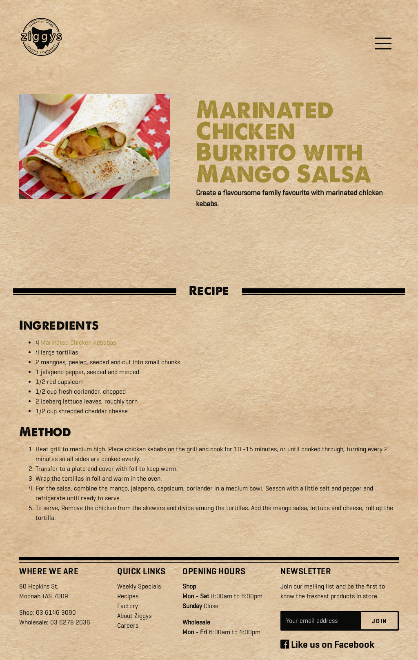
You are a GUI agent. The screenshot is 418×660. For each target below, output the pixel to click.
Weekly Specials (139, 586)
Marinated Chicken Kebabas (78, 342)
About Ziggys (134, 616)
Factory (127, 606)
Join (379, 621)
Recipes (127, 596)
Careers (127, 625)
